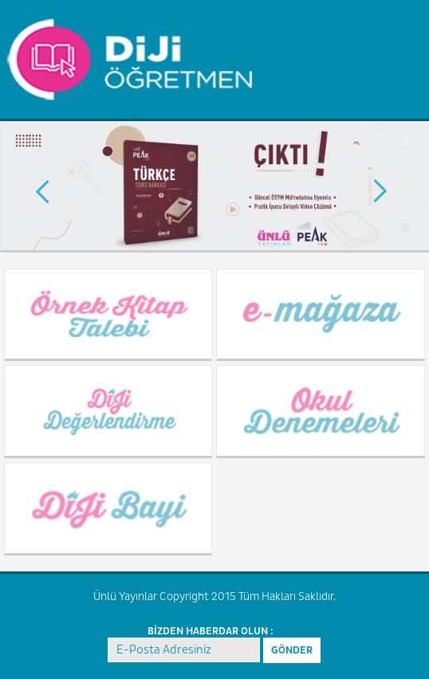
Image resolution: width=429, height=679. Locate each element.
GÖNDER (292, 650)
